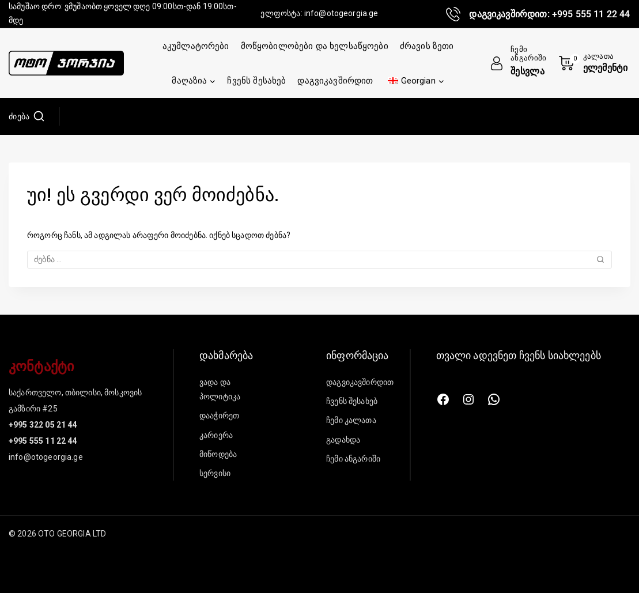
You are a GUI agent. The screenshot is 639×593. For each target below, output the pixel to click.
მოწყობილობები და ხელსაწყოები (314, 46)
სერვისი (214, 473)
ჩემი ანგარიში (353, 458)
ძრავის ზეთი (427, 46)
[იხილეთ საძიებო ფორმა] (27, 116)
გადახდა (343, 439)
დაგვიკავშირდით (335, 80)
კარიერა (216, 435)
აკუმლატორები (195, 46)
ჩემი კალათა (351, 420)
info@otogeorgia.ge (341, 13)
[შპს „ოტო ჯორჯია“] (66, 63)
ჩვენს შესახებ (256, 80)
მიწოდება (218, 454)
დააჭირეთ (219, 415)
